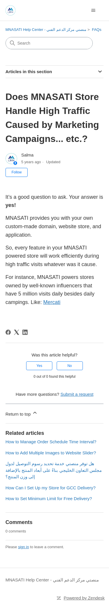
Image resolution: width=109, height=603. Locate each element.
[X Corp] (16, 332)
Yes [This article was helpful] (39, 366)
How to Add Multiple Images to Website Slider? (51, 452)
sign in (23, 547)
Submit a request (76, 394)
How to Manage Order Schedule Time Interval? (51, 441)
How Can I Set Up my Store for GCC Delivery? (51, 487)
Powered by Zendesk (84, 597)
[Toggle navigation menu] (93, 10)
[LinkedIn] (25, 332)
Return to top (22, 413)
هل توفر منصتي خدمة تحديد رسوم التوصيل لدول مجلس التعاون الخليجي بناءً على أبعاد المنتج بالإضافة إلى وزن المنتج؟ (54, 470)
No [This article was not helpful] (69, 366)
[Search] (49, 43)
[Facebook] (8, 332)
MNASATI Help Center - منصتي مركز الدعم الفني (46, 29)
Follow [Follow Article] (17, 172)
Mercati (51, 302)
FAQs (96, 29)
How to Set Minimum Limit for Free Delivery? (49, 498)
